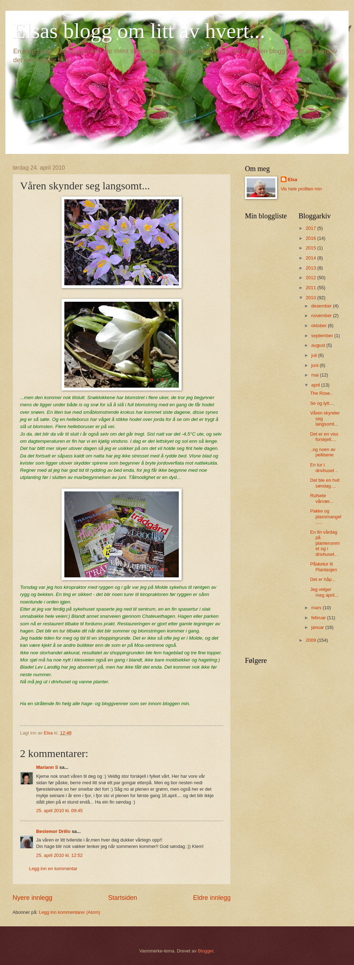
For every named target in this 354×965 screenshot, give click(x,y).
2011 (311, 287)
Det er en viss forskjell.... (324, 436)
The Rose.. (321, 393)
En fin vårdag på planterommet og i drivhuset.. (325, 543)
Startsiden (122, 897)
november (322, 315)
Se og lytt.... (322, 403)
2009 (311, 640)
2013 (311, 268)
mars (317, 607)
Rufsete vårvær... (321, 498)
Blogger (205, 951)
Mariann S (47, 767)
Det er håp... (322, 579)
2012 (311, 277)
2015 (311, 248)
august (318, 345)
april (316, 385)
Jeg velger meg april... (324, 592)
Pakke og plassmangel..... (325, 516)
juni (315, 365)
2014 (311, 258)
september (322, 335)
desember (322, 306)
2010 (311, 297)
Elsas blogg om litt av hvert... (139, 31)
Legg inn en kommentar (53, 868)
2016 (311, 238)
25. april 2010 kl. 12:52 (59, 855)
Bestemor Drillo (53, 831)
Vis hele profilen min (301, 188)
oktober (319, 325)
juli (314, 355)
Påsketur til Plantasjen (323, 566)
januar (318, 627)
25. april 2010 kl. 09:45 (59, 810)
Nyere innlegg (32, 897)
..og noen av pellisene (322, 452)
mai (315, 375)
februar (319, 617)
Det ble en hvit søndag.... (324, 482)
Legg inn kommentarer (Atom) (69, 912)
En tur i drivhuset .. (324, 467)
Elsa (293, 179)
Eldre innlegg (212, 897)
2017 (311, 228)
